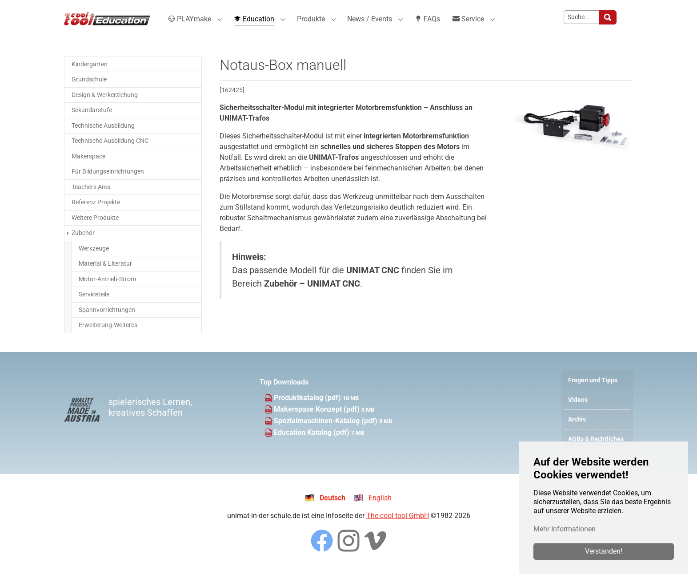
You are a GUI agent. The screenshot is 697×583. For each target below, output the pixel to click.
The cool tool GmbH (397, 526)
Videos (578, 411)
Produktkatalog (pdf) (308, 409)
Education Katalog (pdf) (312, 443)
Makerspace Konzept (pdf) (317, 420)
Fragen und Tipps (592, 391)
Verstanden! (603, 551)
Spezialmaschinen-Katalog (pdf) (326, 432)
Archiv (577, 430)
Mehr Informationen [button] (564, 529)
